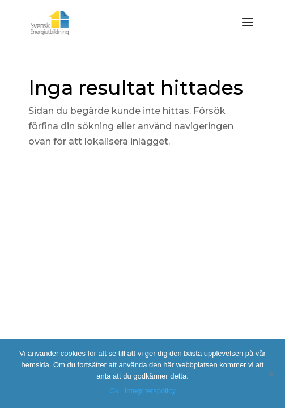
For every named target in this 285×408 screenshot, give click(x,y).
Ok (114, 390)
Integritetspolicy (150, 390)
